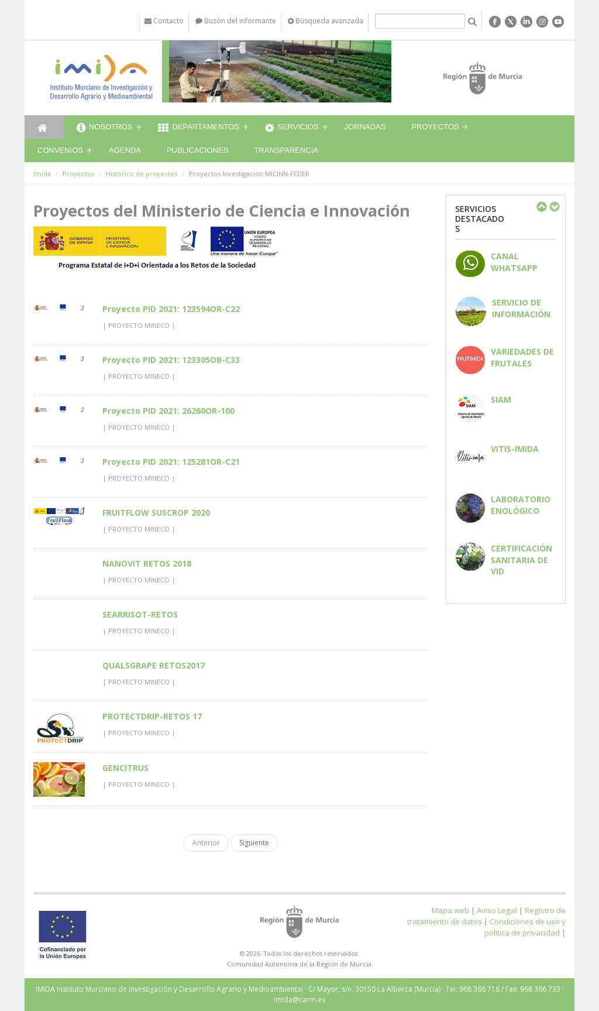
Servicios (292, 128)
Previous (541, 207)
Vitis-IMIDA (515, 448)
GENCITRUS (125, 767)
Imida (42, 173)
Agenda (125, 150)
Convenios (60, 150)
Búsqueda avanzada (325, 21)
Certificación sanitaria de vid (521, 559)
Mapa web (450, 910)
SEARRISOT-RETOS (140, 614)
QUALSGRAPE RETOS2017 (153, 665)
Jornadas (365, 126)
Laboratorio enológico (520, 504)
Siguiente (254, 843)
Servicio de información (521, 308)
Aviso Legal (497, 910)
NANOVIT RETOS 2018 (146, 563)
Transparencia (286, 150)
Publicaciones (197, 150)
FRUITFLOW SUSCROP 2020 (156, 512)
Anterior (206, 843)
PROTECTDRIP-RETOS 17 (152, 716)
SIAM (501, 399)
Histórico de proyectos (141, 173)
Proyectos (435, 126)
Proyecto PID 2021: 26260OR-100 (168, 410)
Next (554, 207)
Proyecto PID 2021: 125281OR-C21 (171, 461)
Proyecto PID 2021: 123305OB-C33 (171, 359)
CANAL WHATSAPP (514, 262)
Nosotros (104, 128)
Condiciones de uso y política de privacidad (525, 927)
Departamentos (198, 128)
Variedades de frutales (522, 357)
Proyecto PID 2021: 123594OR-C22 (171, 308)
